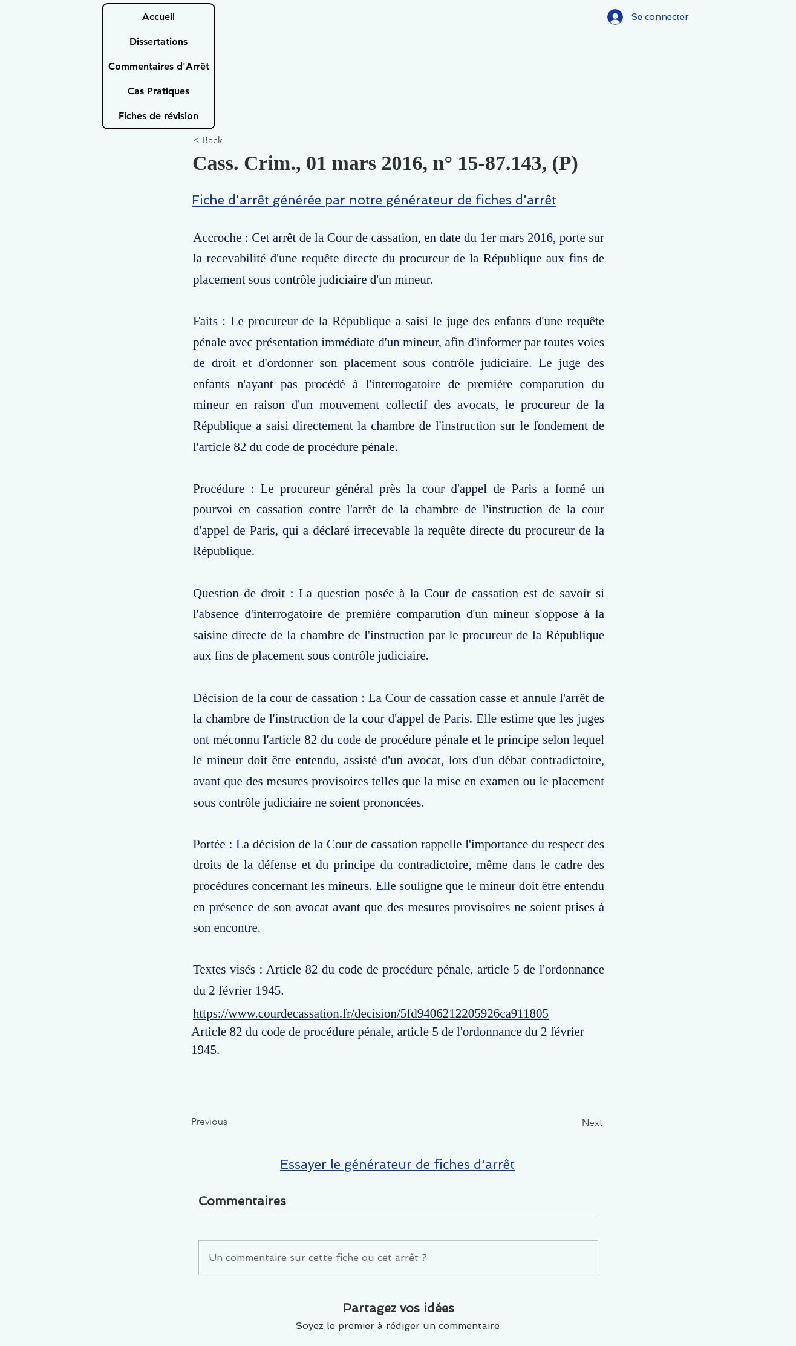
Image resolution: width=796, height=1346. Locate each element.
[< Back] (233, 140)
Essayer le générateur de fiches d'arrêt (397, 1164)
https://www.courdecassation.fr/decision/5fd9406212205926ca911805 (371, 1013)
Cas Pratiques (158, 91)
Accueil (158, 16)
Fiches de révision (158, 116)
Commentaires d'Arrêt (158, 66)
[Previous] (231, 1122)
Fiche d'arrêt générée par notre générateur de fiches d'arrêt (374, 199)
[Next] (572, 1123)
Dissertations (158, 41)
